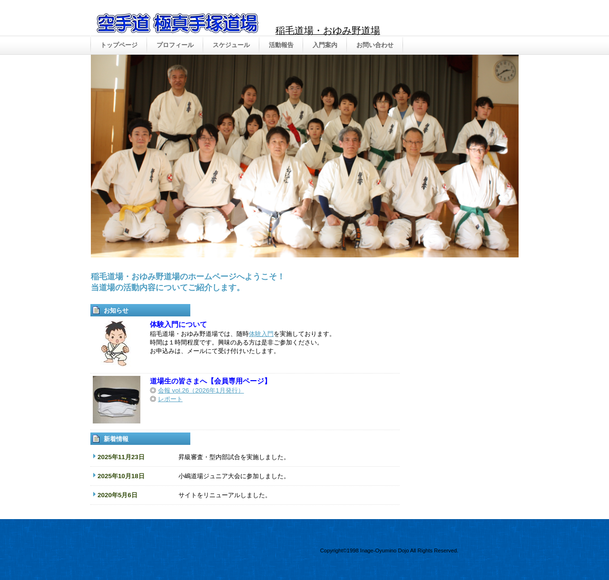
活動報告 (281, 45)
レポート (170, 399)
